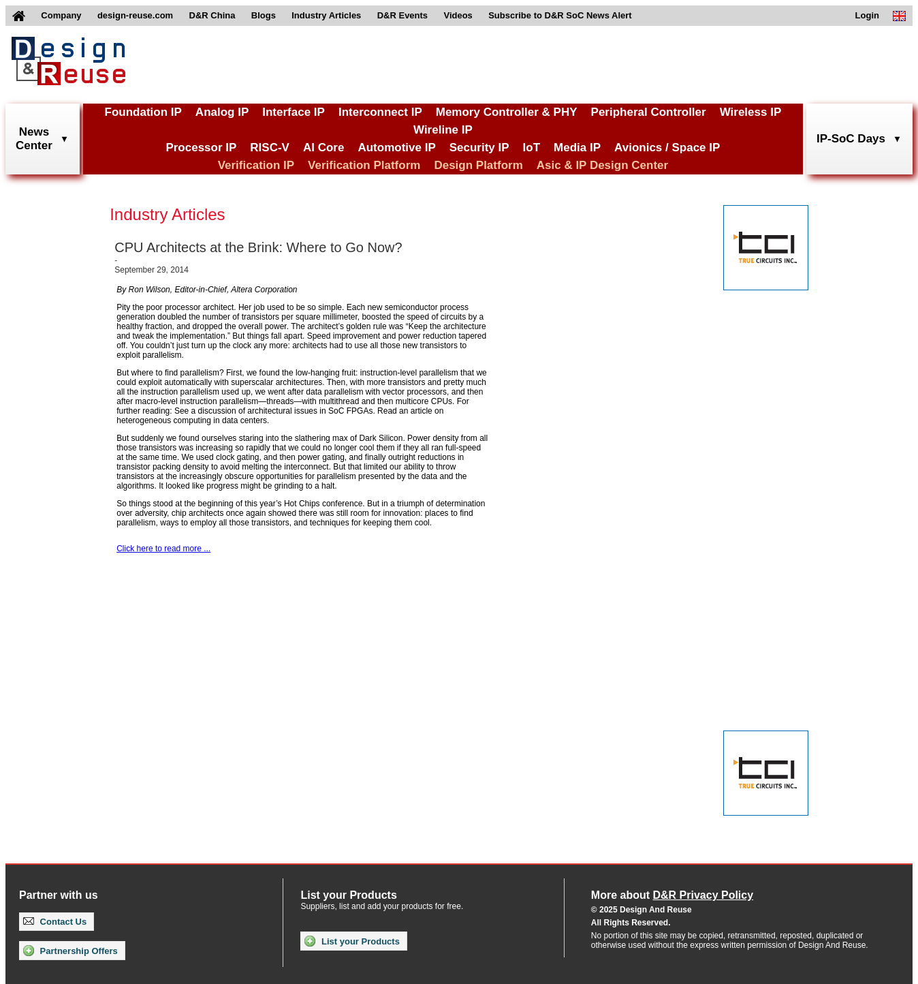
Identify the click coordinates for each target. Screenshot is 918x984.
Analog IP (222, 112)
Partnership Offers (70, 950)
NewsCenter (34, 138)
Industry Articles (326, 15)
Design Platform (478, 165)
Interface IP (293, 112)
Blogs (263, 15)
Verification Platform (364, 165)
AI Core (323, 147)
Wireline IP (443, 129)
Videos (457, 15)
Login (867, 15)
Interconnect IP (380, 112)
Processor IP (200, 147)
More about (672, 895)
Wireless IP (751, 112)
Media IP (577, 147)
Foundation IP (143, 112)
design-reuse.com (135, 15)
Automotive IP (396, 147)
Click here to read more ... (163, 548)
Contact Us (54, 922)
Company (61, 15)
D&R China (212, 15)
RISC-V (269, 147)
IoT (532, 147)
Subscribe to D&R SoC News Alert (559, 15)
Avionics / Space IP (667, 147)
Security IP (479, 147)
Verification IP (256, 165)
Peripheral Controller (648, 112)
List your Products (351, 941)
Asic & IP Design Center (602, 165)
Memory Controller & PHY (506, 112)
